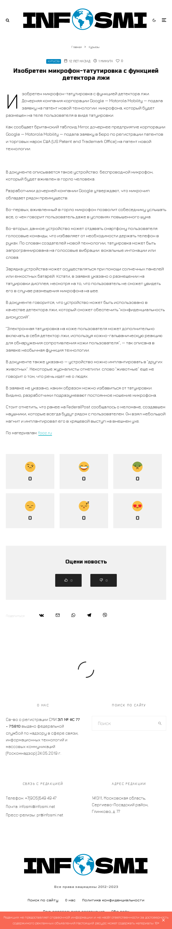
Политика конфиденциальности (113, 900)
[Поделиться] (41, 615)
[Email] (57, 615)
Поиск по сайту (43, 900)
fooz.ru (45, 432)
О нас (70, 900)
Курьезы (54, 61)
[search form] (123, 723)
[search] (160, 723)
